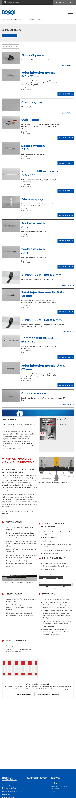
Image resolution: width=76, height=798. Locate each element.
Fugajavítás (6, 794)
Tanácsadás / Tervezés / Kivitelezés (59, 787)
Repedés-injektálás (8, 785)
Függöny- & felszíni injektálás (12, 791)
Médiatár (54, 783)
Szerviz (55, 778)
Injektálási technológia (9, 779)
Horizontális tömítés (9, 788)
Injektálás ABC (56, 792)
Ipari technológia (36, 778)
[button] (27, 2)
